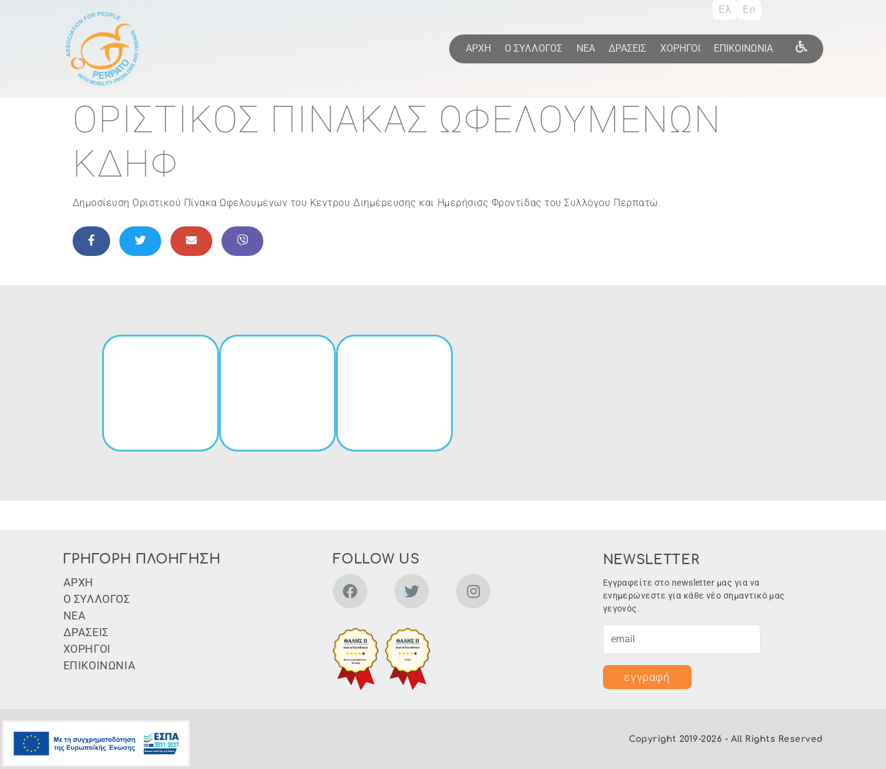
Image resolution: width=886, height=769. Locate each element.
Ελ (725, 9)
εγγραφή (646, 677)
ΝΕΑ (586, 48)
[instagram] (473, 593)
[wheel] (801, 46)
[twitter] (411, 593)
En (749, 9)
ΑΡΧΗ (478, 48)
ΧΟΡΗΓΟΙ (680, 48)
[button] (355, 659)
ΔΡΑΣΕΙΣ (627, 48)
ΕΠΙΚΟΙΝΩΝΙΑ (743, 48)
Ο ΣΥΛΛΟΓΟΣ (533, 48)
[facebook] (350, 593)
